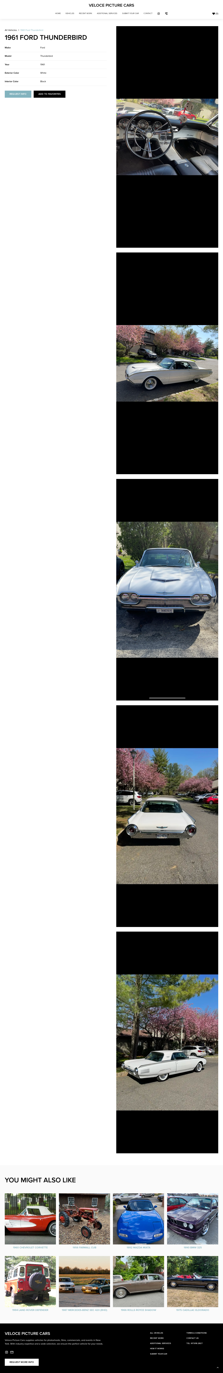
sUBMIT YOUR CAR (130, 13)
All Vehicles (11, 30)
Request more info (22, 1362)
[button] (70, 13)
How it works (157, 1348)
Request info (18, 94)
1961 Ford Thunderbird (31, 30)
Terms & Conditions (196, 1333)
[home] (111, 5)
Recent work (157, 1338)
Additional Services (107, 13)
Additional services (160, 1343)
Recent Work (85, 13)
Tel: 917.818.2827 (194, 1343)
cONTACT (148, 13)
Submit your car (158, 1354)
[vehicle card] (30, 1221)
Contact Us (192, 1338)
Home (58, 13)
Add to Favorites (49, 94)
